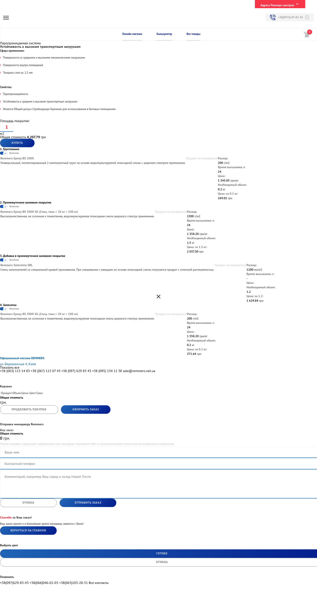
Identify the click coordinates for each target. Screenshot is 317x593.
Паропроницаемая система (20, 43)
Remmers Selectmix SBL (16, 265)
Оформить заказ (85, 409)
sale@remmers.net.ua (139, 371)
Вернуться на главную (28, 530)
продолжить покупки (29, 409)
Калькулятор (164, 34)
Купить (17, 143)
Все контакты (98, 583)
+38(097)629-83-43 (290, 17)
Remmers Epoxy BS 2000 (17, 158)
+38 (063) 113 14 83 (15, 371)
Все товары (193, 34)
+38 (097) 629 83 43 (76, 371)
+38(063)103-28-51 (73, 583)
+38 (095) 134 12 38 (107, 371)
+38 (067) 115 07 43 (45, 371)
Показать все (9, 367)
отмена (28, 503)
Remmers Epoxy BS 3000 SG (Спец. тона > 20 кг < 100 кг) (39, 212)
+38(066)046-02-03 (43, 583)
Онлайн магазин (132, 34)
